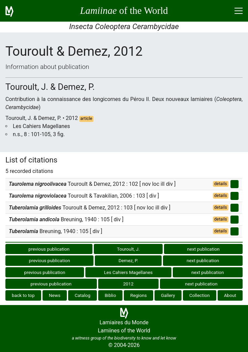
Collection (199, 295)
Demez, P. (128, 260)
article (86, 118)
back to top (23, 295)
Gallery (168, 295)
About (230, 295)
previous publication (49, 249)
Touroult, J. (128, 249)
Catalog (82, 295)
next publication (203, 249)
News (54, 295)
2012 (128, 283)
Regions (138, 295)
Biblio (110, 295)
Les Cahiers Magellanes (128, 272)
